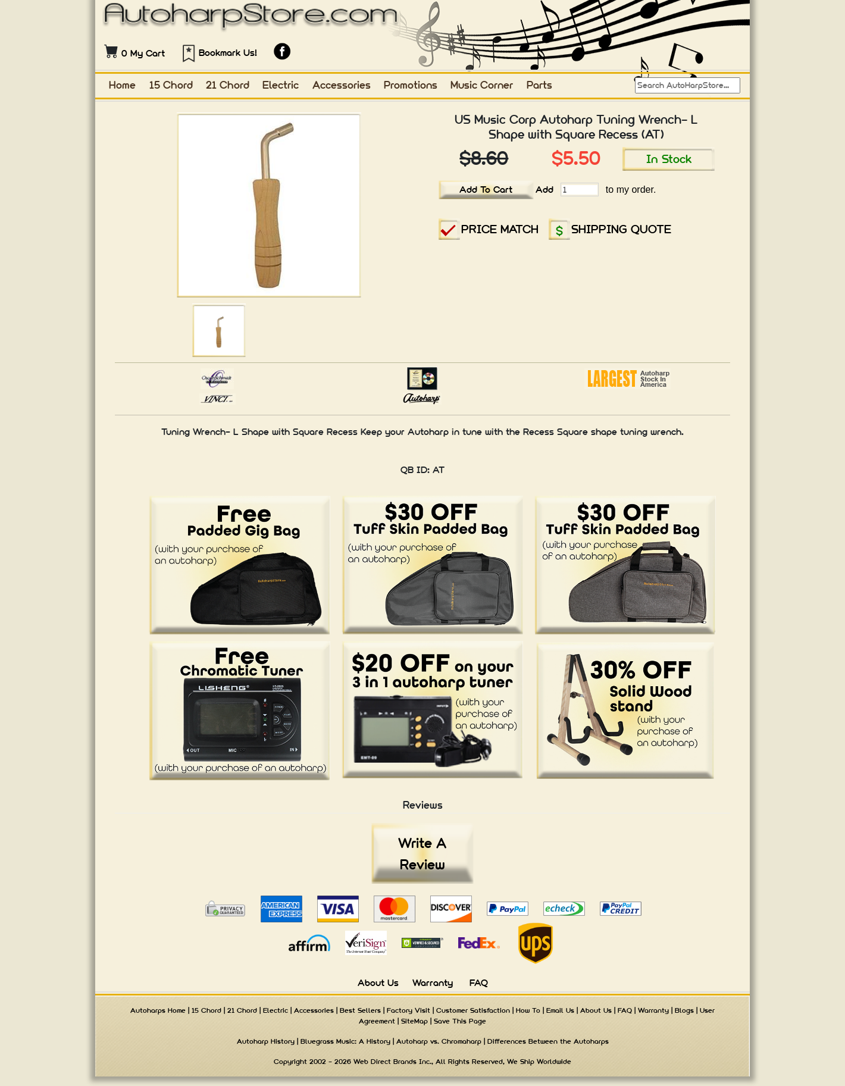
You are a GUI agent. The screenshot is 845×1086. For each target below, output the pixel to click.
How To (528, 1010)
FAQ (479, 982)
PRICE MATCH (500, 229)
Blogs (684, 1010)
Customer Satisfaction (473, 1010)
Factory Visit (408, 1010)
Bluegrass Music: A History (345, 1041)
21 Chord (227, 85)
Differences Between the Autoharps (548, 1041)
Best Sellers (360, 1010)
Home (122, 85)
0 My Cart (143, 53)
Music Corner (481, 85)
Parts (539, 85)
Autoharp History (266, 1041)
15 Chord (171, 85)
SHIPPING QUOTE (621, 229)
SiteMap (414, 1021)
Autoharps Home (158, 1010)
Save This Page (460, 1021)
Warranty (432, 982)
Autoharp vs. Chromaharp (438, 1041)
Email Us (560, 1010)
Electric (280, 85)
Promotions (410, 85)
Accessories (341, 85)
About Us (378, 982)
